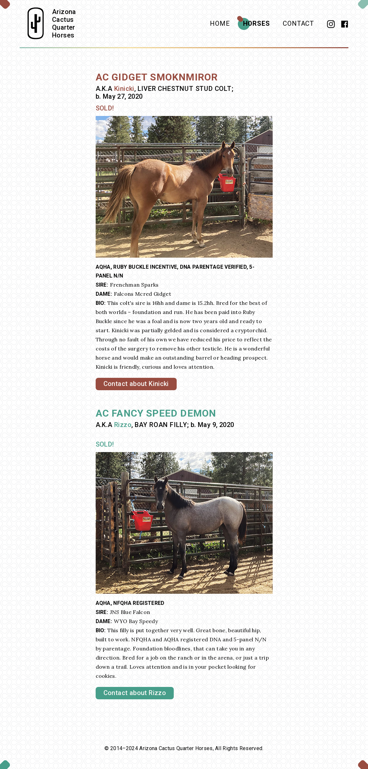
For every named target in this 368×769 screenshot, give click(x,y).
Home (220, 23)
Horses (256, 23)
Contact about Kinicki (136, 384)
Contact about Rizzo (134, 693)
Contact (298, 23)
